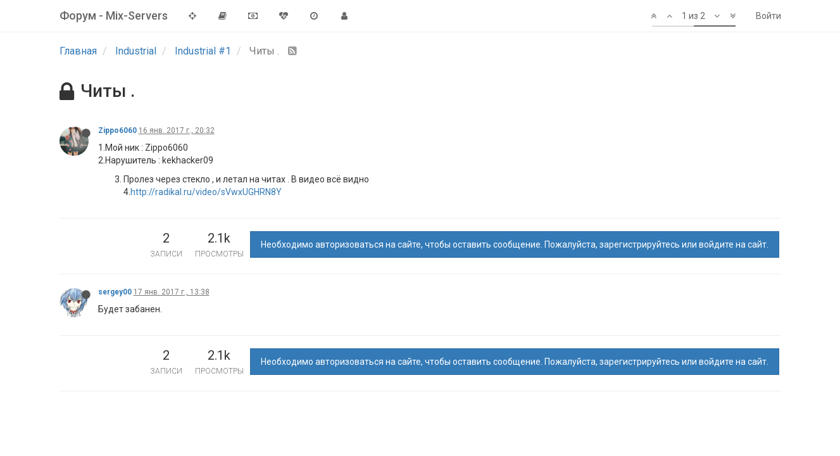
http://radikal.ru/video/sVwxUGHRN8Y (206, 192)
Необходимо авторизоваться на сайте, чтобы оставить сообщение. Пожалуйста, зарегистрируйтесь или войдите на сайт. (514, 244)
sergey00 (115, 292)
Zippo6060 (117, 130)
